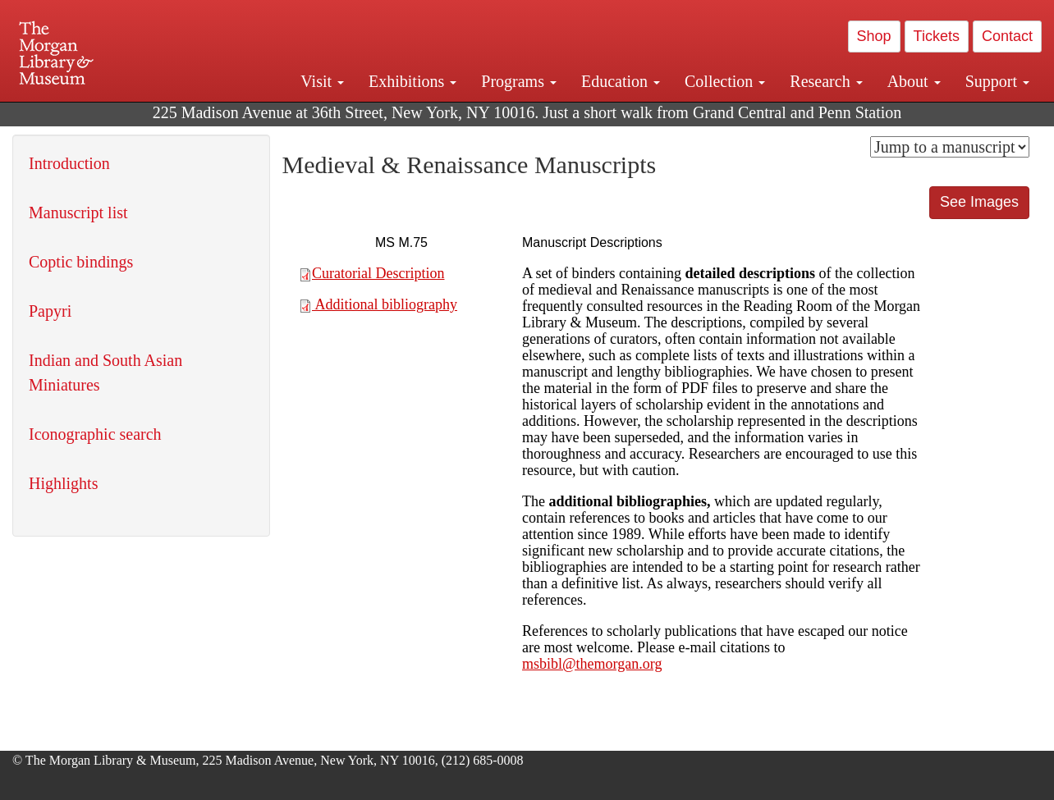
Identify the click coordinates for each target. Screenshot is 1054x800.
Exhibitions (412, 81)
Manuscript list (78, 212)
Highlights (63, 483)
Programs (519, 81)
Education (620, 81)
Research (826, 81)
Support (997, 81)
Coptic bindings (81, 262)
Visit (322, 81)
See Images (979, 202)
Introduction (69, 163)
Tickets (937, 36)
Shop (874, 36)
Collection (725, 81)
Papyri (50, 311)
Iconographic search (95, 434)
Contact (1007, 36)
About (914, 81)
